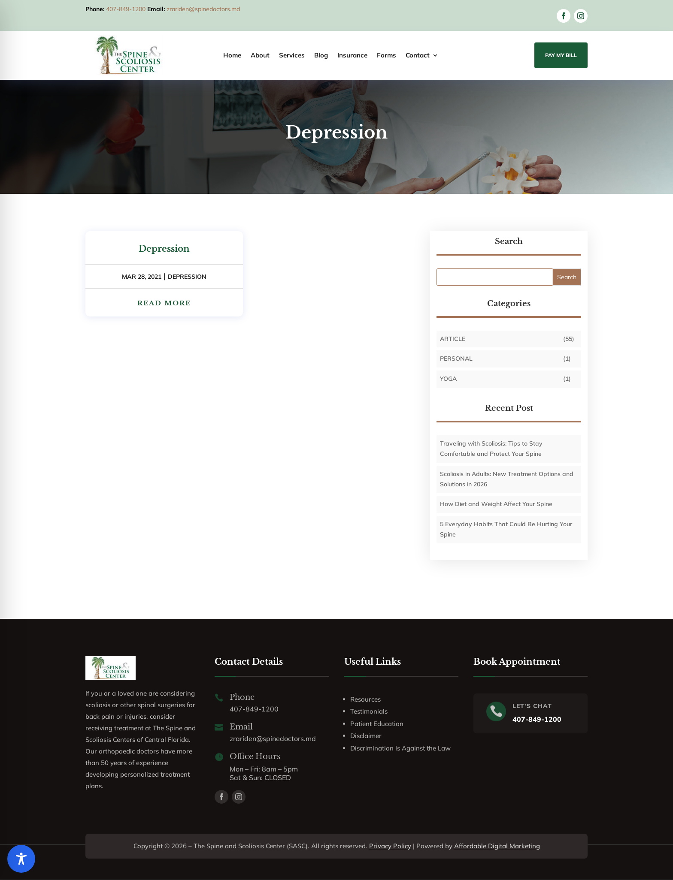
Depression (164, 249)
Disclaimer (366, 736)
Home (232, 55)
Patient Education (376, 724)
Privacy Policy (390, 846)
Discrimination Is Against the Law (400, 748)
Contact (418, 55)
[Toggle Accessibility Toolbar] (21, 859)
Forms (386, 55)
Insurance (352, 55)
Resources (365, 699)
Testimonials (369, 711)
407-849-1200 (126, 9)
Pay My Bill (561, 55)
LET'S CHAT (532, 706)
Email (241, 727)
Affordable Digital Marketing (497, 846)
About (260, 55)
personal (456, 358)
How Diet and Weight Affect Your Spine (496, 504)
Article (452, 339)
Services (292, 55)
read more (164, 303)
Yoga (448, 379)
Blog (321, 55)
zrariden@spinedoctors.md (203, 9)
